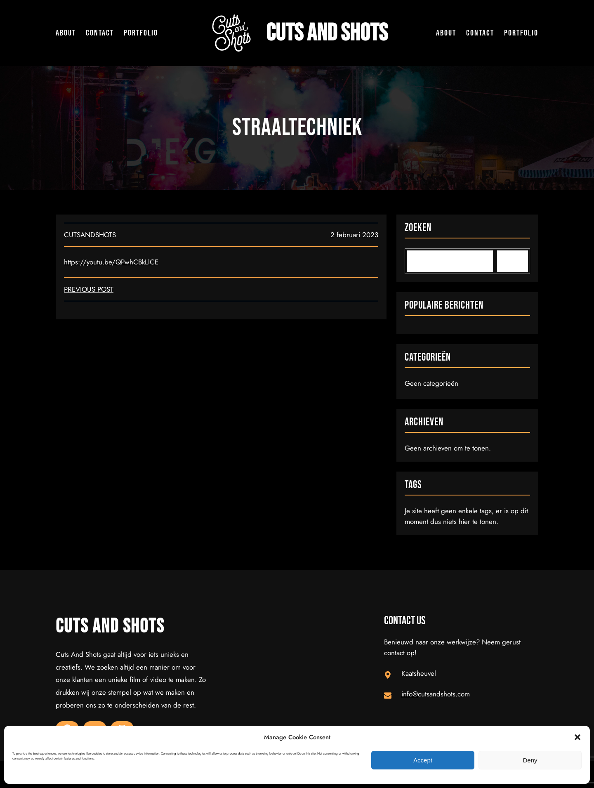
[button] (577, 737)
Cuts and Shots (327, 33)
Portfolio (141, 33)
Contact (100, 33)
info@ (409, 694)
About (66, 33)
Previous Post (88, 289)
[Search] (512, 261)
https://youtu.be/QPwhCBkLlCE (111, 262)
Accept (422, 760)
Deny (530, 760)
